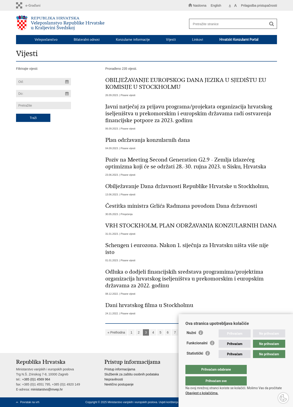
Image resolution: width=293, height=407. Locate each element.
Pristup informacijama (119, 369)
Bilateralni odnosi (87, 40)
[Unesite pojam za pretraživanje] (230, 24)
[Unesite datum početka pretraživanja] (43, 81)
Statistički (195, 362)
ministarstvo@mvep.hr (47, 389)
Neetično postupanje (119, 384)
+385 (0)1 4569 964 (36, 379)
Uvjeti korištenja (168, 402)
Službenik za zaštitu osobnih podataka (131, 374)
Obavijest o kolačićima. (201, 393)
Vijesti (171, 40)
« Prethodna (116, 332)
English (216, 5)
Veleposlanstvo (46, 40)
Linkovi (197, 40)
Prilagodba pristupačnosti (259, 5)
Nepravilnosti (113, 379)
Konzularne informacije (133, 40)
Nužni (191, 342)
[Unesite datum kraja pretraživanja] (43, 93)
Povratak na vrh (29, 402)
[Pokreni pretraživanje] (271, 24)
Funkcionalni (197, 352)
